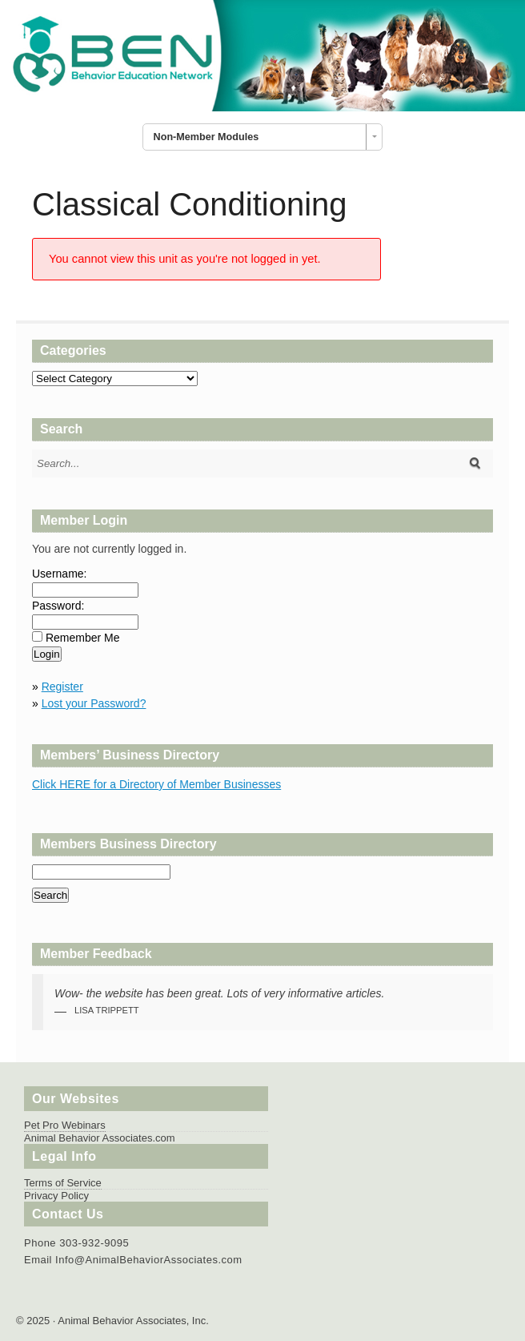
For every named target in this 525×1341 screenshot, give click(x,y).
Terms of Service (63, 1183)
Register (62, 686)
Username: (59, 573)
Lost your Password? (94, 703)
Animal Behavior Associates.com (99, 1138)
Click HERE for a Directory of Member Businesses (156, 784)
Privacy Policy (56, 1196)
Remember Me (83, 637)
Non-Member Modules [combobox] (206, 137)
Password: (58, 605)
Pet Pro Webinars (65, 1125)
